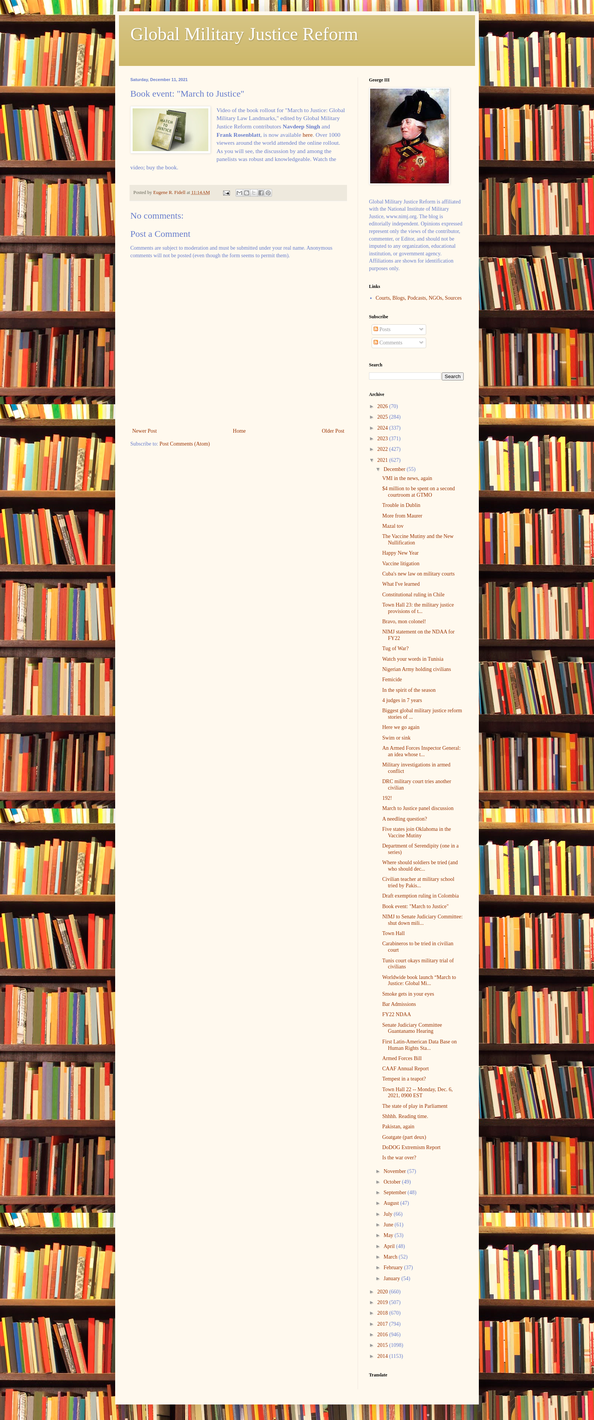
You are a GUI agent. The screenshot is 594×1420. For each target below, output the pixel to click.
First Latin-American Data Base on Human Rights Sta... (419, 1045)
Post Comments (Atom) (184, 444)
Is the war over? (399, 1157)
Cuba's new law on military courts (418, 574)
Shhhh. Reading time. (405, 1116)
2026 (383, 406)
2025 (383, 417)
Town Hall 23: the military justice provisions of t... (418, 608)
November (395, 1171)
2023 (383, 438)
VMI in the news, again (407, 478)
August (391, 1203)
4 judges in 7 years (402, 700)
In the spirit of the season (409, 690)
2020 (383, 1292)
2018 (383, 1313)
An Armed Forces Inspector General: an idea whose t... (421, 751)
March (391, 1257)
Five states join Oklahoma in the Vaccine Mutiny (416, 832)
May (388, 1235)
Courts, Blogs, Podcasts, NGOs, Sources (419, 298)
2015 (383, 1345)
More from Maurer (402, 516)
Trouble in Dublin (401, 505)
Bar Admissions (399, 1004)
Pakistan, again (398, 1126)
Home (239, 431)
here (308, 134)
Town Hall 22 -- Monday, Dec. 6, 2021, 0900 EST (417, 1093)
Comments (388, 343)
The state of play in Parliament (414, 1106)
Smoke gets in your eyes (408, 994)
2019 (383, 1302)
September (395, 1192)
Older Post (333, 431)
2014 (383, 1356)
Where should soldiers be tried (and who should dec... (420, 866)
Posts (382, 329)
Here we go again (400, 727)
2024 (383, 428)
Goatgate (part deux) (404, 1137)
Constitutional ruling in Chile (413, 594)
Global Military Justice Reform (244, 34)
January (392, 1278)
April (389, 1246)
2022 (383, 449)
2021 (383, 460)
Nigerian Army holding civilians (416, 669)
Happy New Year (400, 553)
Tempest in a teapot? (404, 1079)
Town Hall (393, 933)
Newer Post (144, 431)
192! (387, 798)
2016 (383, 1334)
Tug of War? (395, 648)
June (388, 1225)
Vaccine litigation (400, 563)
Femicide (392, 679)
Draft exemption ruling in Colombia (420, 896)
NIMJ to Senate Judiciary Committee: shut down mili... (422, 920)
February (393, 1267)
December (394, 469)
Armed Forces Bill (402, 1058)
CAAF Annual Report (405, 1068)
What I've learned (401, 584)
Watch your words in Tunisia (412, 659)
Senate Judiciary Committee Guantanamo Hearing (412, 1028)
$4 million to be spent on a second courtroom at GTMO (418, 492)
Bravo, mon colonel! (404, 621)
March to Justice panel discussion (417, 808)
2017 (383, 1324)
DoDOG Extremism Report (411, 1147)
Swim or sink (396, 738)
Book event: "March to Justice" (415, 906)
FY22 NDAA (396, 1014)
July (388, 1214)
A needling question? (404, 819)
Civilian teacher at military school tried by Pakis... (418, 882)
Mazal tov (392, 526)
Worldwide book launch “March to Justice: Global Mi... (419, 980)
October (392, 1182)
